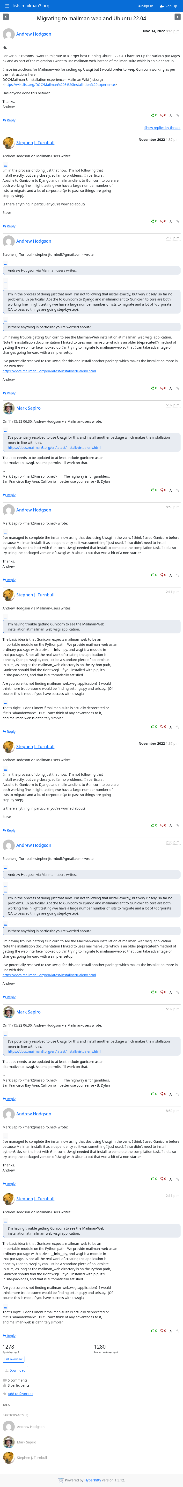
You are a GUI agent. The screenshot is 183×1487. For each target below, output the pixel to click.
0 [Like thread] (154, 115)
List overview (13, 1359)
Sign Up (168, 6)
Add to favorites (18, 1393)
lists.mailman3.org (31, 6)
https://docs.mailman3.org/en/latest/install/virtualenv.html (49, 371)
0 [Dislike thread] (163, 115)
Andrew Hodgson (33, 34)
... (5, 164)
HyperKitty (92, 1480)
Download (15, 1370)
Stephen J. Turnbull (35, 142)
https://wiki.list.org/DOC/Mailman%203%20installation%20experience (60, 84)
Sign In (146, 6)
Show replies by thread (162, 127)
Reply (9, 120)
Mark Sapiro (28, 408)
